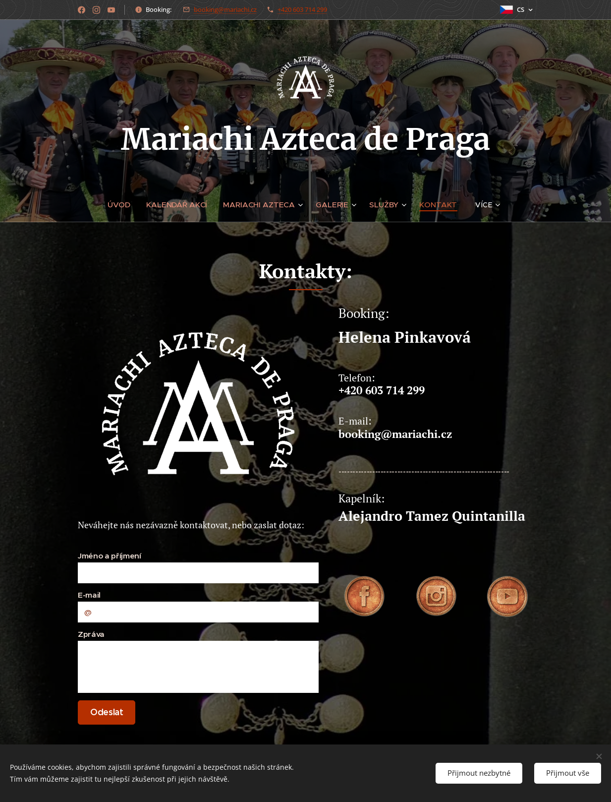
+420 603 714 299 (302, 9)
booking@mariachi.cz (225, 9)
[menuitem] (126, 204)
